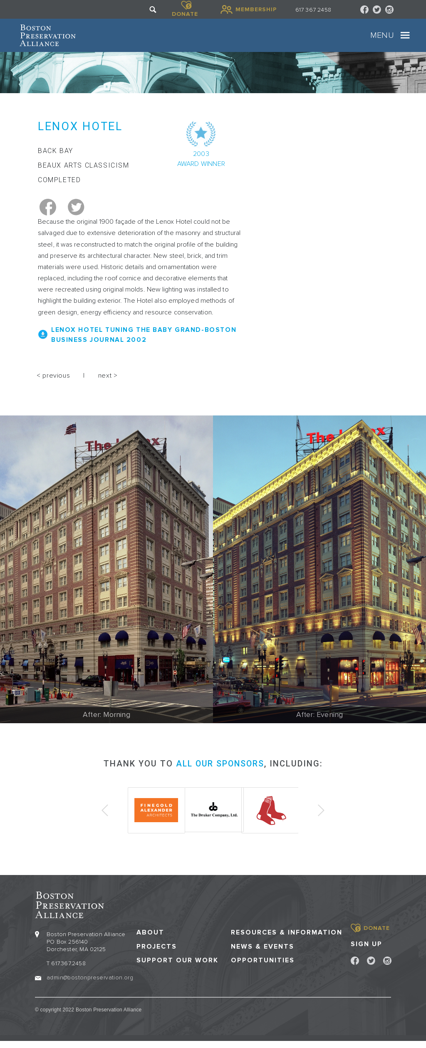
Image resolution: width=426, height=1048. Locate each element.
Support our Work (177, 967)
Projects (156, 953)
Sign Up (366, 951)
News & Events (262, 953)
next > (108, 383)
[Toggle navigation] (389, 39)
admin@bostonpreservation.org (90, 984)
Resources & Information (286, 940)
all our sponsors (219, 771)
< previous (53, 383)
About (150, 940)
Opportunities (263, 967)
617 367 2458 (313, 9)
